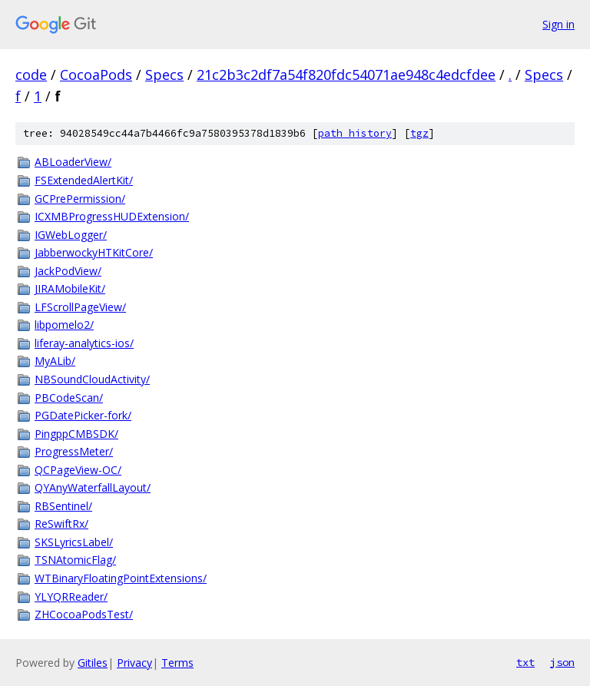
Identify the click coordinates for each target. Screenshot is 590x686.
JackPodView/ (68, 270)
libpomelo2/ (64, 324)
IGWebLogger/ (71, 234)
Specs (164, 74)
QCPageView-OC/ (78, 469)
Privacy (134, 662)
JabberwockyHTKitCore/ (94, 252)
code (31, 74)
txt (525, 662)
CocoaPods (96, 74)
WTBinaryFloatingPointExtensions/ (121, 578)
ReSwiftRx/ (61, 523)
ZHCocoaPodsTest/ (84, 614)
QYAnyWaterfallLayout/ (93, 487)
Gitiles (93, 662)
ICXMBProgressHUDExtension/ (112, 216)
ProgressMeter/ (74, 451)
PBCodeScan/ (69, 397)
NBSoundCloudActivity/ (92, 379)
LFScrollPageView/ (80, 307)
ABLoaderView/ (73, 161)
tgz (419, 133)
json (562, 662)
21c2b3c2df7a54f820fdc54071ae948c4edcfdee (346, 74)
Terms (177, 662)
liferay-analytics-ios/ (84, 343)
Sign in (558, 24)
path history (355, 133)
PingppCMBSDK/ (76, 433)
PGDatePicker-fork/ (83, 415)
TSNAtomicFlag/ (75, 559)
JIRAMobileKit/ (70, 288)
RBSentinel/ (63, 506)
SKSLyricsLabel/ (74, 542)
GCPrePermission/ (80, 198)
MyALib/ (55, 360)
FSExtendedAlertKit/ (84, 180)
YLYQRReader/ (71, 596)
